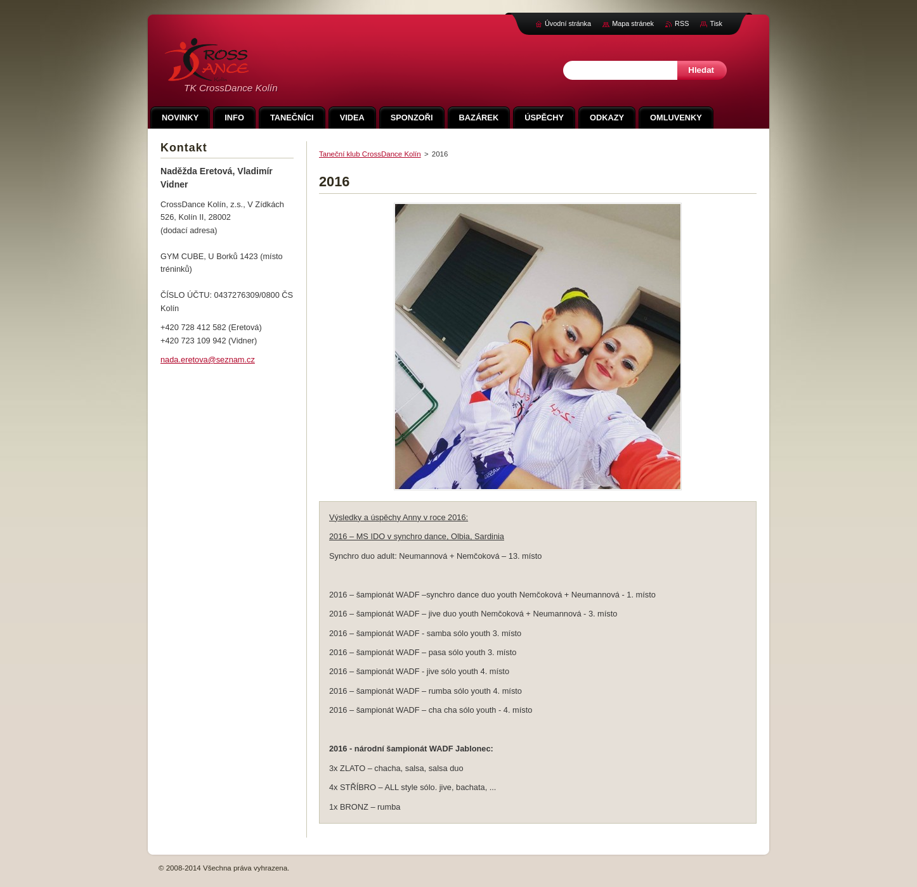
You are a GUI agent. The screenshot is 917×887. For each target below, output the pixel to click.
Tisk (716, 23)
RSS (682, 23)
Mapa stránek (633, 23)
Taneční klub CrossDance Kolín (370, 154)
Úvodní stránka (568, 23)
